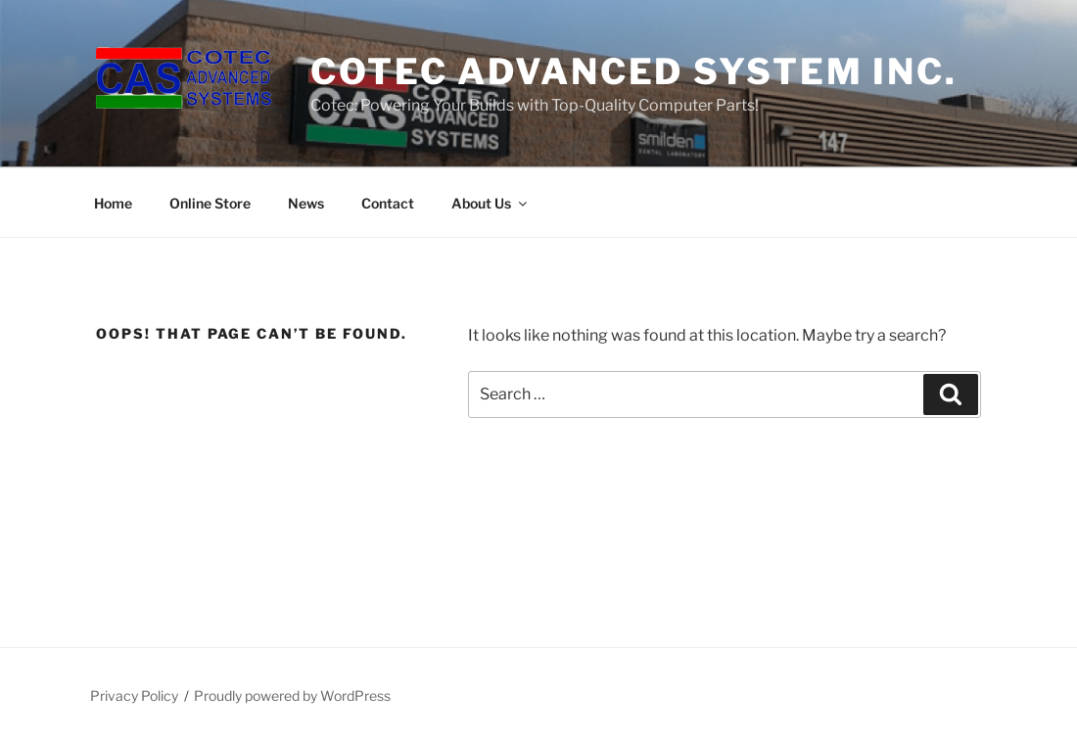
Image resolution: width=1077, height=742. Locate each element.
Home (113, 203)
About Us (490, 203)
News (306, 203)
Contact (387, 203)
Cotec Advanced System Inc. (634, 71)
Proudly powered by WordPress (292, 695)
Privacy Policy (134, 695)
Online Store (210, 203)
